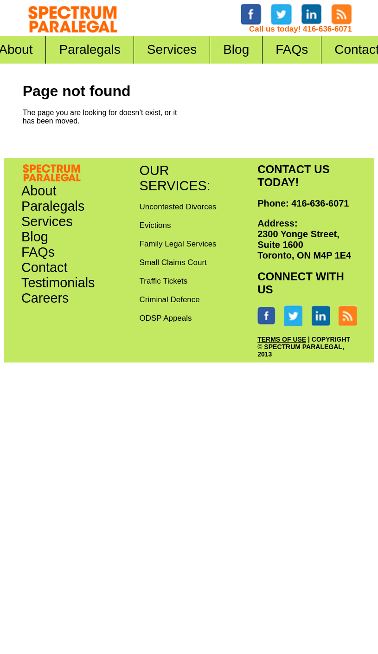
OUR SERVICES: (175, 178)
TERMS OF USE (281, 339)
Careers (45, 298)
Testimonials (58, 282)
